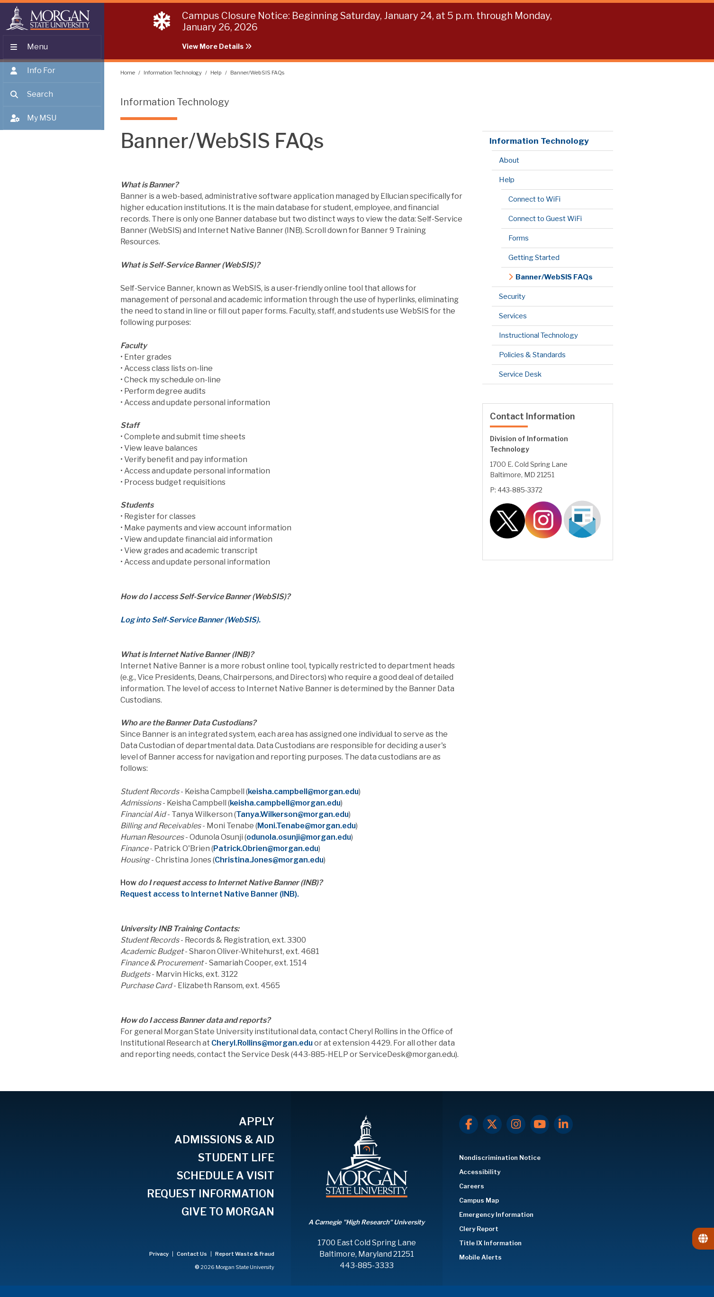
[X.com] (492, 1124)
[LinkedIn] (563, 1124)
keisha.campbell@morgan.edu (303, 791)
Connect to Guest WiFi (545, 218)
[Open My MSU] (52, 124)
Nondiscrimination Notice (500, 1157)
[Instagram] (515, 1124)
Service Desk (520, 374)
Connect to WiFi (534, 199)
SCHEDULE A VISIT (225, 1175)
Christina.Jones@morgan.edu (269, 859)
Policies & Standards (532, 355)
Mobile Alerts (480, 1257)
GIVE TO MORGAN (227, 1211)
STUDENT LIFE (236, 1157)
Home (128, 72)
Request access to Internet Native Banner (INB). (209, 894)
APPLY (256, 1121)
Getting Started (534, 257)
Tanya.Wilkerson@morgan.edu (292, 814)
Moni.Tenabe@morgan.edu (306, 825)
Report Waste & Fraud (244, 1254)
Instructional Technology (538, 335)
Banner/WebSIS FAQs (257, 72)
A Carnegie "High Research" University (366, 1222)
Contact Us (192, 1254)
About (509, 160)
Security (512, 296)
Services (513, 316)
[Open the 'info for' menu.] (52, 77)
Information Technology (173, 72)
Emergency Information (496, 1214)
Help (216, 72)
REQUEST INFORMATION (210, 1193)
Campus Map (479, 1200)
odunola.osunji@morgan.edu (298, 837)
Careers (471, 1186)
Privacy (159, 1254)
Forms (518, 238)
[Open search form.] (52, 100)
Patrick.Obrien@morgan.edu (265, 848)
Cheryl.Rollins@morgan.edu (262, 1042)
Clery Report (478, 1228)
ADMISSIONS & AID (224, 1139)
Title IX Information (490, 1243)
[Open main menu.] (52, 53)
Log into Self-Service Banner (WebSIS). (190, 619)
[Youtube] (539, 1124)
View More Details (217, 46)
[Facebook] (468, 1124)
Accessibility (479, 1172)
